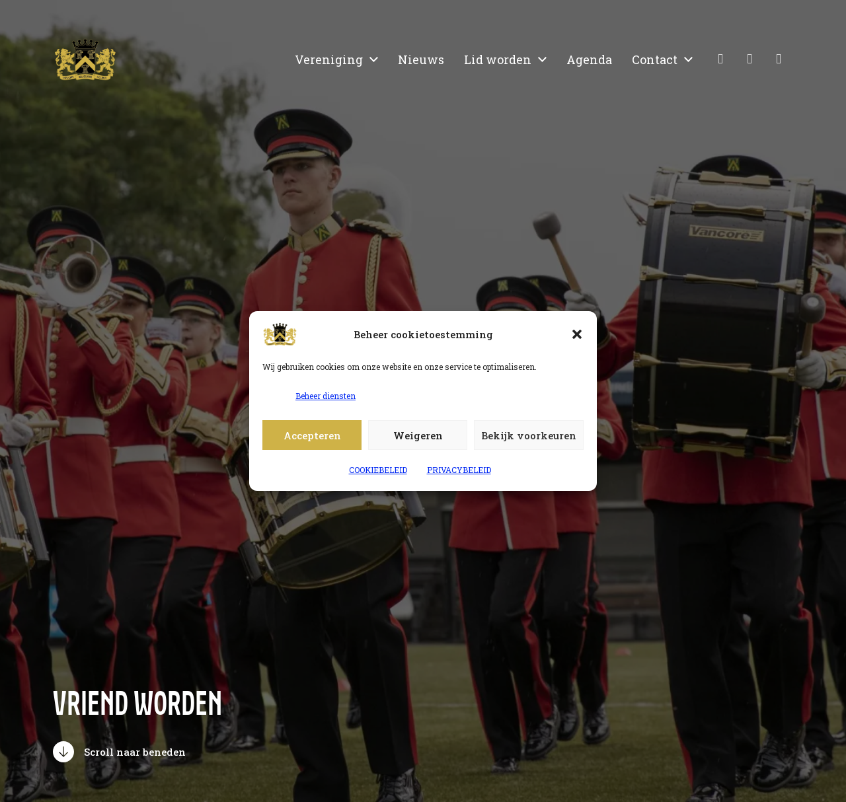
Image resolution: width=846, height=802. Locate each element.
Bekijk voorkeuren (528, 435)
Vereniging (329, 59)
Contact (654, 59)
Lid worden (497, 59)
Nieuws (421, 59)
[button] (577, 334)
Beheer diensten (325, 395)
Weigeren (418, 435)
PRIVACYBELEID (459, 469)
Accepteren (312, 435)
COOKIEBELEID (378, 469)
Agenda (589, 59)
